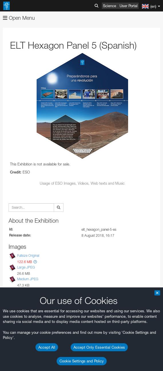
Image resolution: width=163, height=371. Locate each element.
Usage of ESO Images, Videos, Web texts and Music (82, 183)
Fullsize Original (28, 255)
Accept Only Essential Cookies (99, 347)
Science (109, 5)
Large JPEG (26, 267)
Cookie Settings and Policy (81, 361)
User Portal (129, 5)
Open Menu (19, 18)
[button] (35, 262)
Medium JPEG (27, 279)
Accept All (46, 347)
